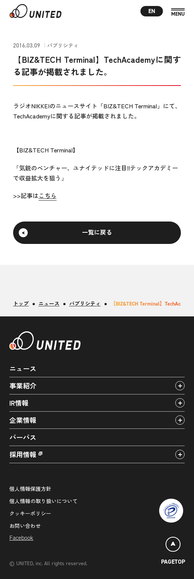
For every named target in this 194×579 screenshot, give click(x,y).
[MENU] (177, 12)
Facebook (21, 538)
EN (151, 11)
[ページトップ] (173, 552)
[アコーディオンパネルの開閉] (180, 385)
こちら (48, 195)
